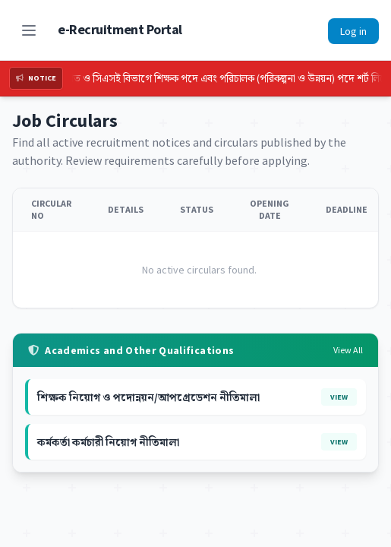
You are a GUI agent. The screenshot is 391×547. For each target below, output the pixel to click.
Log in (353, 31)
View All (348, 350)
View (339, 397)
